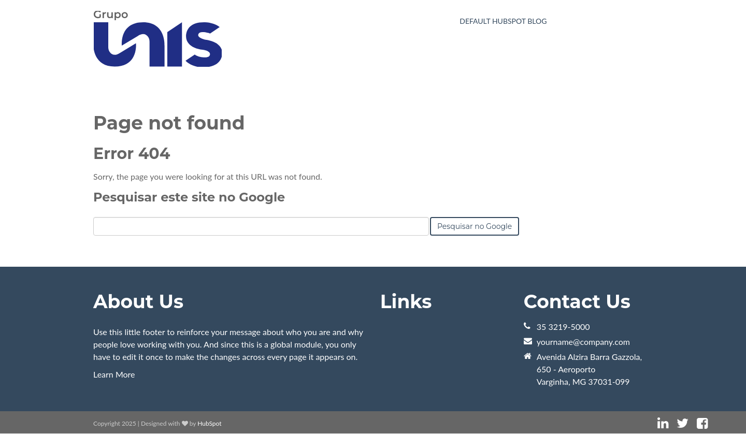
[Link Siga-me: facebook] (702, 423)
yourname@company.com (583, 341)
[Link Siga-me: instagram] (716, 423)
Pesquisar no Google (474, 226)
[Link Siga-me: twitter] (682, 423)
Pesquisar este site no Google (189, 197)
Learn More (114, 374)
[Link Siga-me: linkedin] (662, 423)
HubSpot (209, 423)
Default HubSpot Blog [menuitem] (503, 21)
